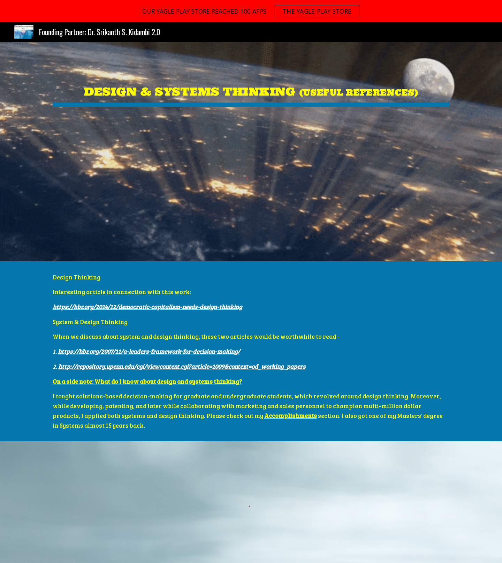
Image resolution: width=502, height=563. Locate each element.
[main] (251, 86)
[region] (251, 11)
